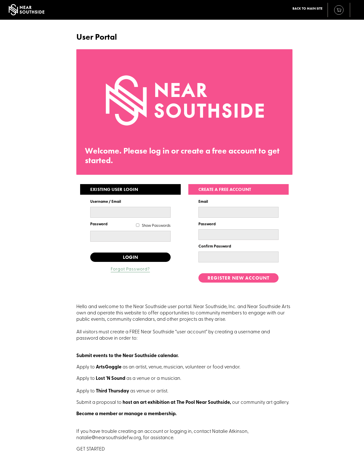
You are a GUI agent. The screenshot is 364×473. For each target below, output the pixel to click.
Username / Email (105, 202)
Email (203, 202)
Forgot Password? (130, 269)
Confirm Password (214, 246)
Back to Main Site (307, 9)
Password (98, 224)
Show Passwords (156, 226)
